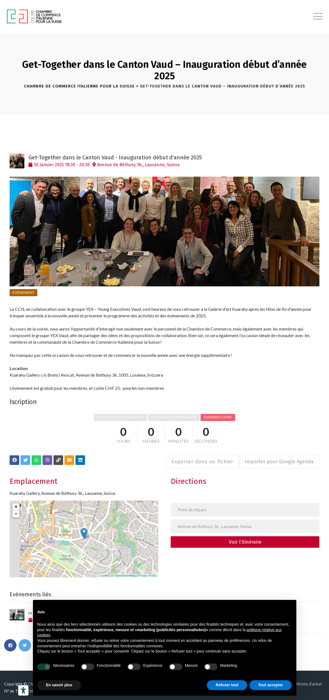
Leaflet (104, 572)
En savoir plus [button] (59, 685)
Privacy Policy (147, 572)
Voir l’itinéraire (245, 539)
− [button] (16, 511)
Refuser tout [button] (227, 685)
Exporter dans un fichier (199, 459)
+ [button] (16, 504)
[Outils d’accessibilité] (23, 690)
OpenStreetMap (125, 572)
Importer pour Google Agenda (279, 459)
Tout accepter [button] (270, 685)
